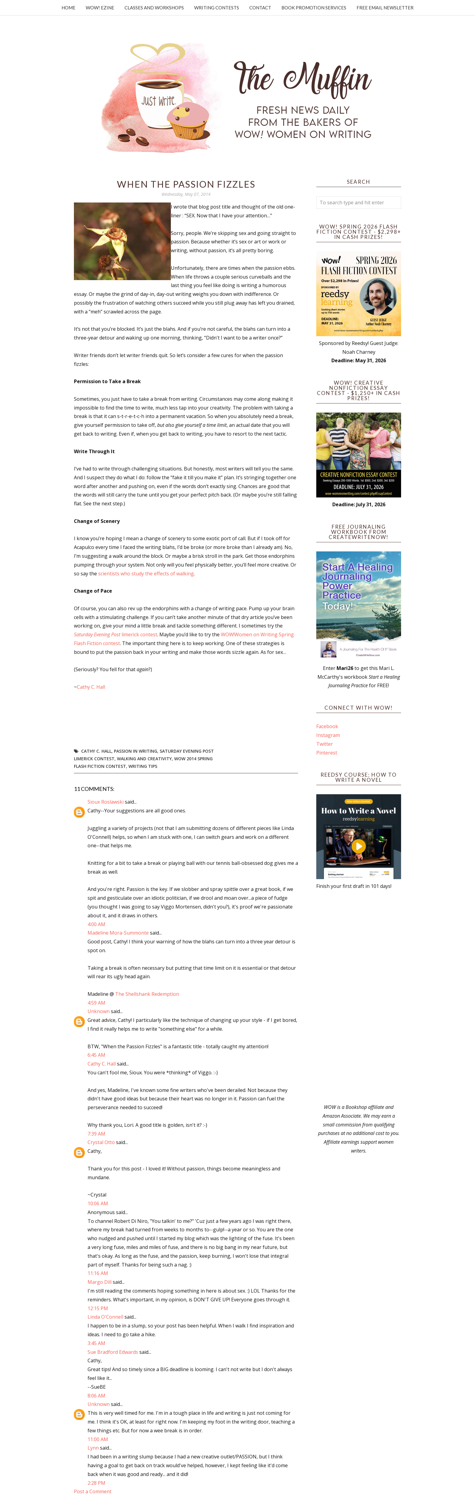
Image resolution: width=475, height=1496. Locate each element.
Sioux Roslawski (106, 801)
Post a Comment (92, 1491)
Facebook (327, 726)
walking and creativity (144, 758)
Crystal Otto (101, 1142)
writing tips (142, 766)
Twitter (324, 744)
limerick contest (115, 634)
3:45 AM (96, 1343)
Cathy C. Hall (91, 687)
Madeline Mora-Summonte (118, 932)
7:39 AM (96, 1133)
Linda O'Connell (105, 1317)
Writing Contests (216, 7)
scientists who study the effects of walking (146, 573)
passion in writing (135, 751)
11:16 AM (98, 1273)
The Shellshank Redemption (147, 994)
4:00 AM (96, 924)
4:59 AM (96, 1002)
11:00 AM (98, 1439)
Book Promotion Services (313, 7)
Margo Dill (99, 1282)
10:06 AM (98, 1203)
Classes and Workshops (154, 7)
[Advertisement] (358, 997)
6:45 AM (96, 1055)
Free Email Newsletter (385, 7)
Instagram (328, 735)
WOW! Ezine (100, 7)
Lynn (93, 1447)
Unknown (99, 1011)
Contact (260, 7)
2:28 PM (96, 1483)
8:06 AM (96, 1395)
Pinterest (326, 752)
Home (68, 7)
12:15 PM (98, 1308)
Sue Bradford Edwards (113, 1352)
